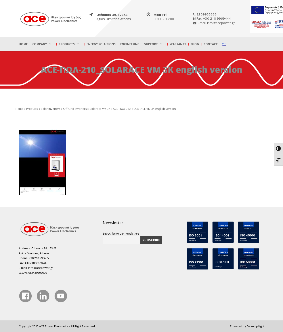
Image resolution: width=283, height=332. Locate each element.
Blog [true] (195, 44)
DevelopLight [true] (255, 326)
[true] (51, 19)
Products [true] (67, 44)
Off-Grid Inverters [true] (75, 109)
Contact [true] (211, 44)
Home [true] (23, 44)
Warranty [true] (178, 44)
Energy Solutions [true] (101, 44)
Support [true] (151, 44)
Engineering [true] (130, 44)
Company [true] (39, 44)
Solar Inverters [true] (51, 109)
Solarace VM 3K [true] (100, 109)
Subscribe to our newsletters (121, 233)
